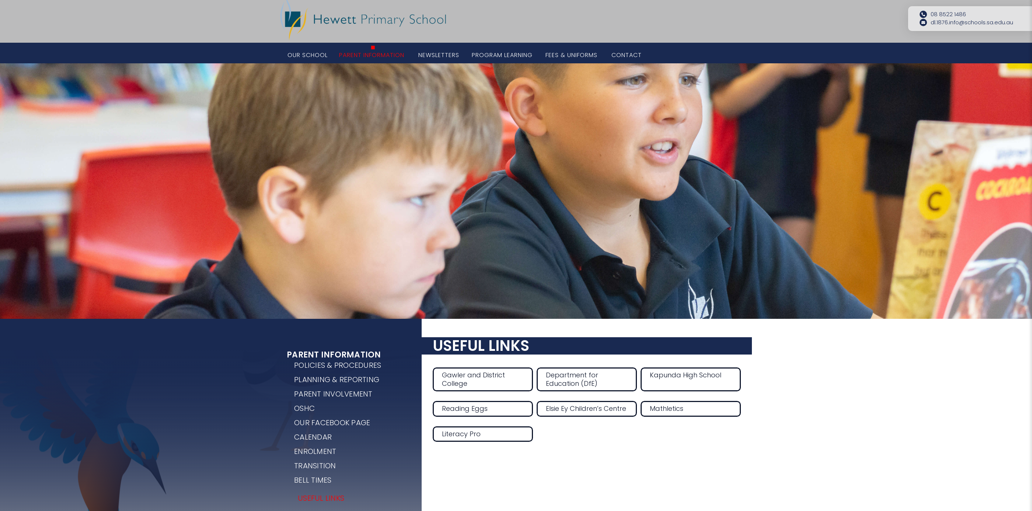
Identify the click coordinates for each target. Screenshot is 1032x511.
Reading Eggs (465, 408)
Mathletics (666, 408)
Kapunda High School (685, 375)
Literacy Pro (461, 433)
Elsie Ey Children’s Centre (586, 408)
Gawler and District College (473, 379)
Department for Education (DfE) (572, 379)
